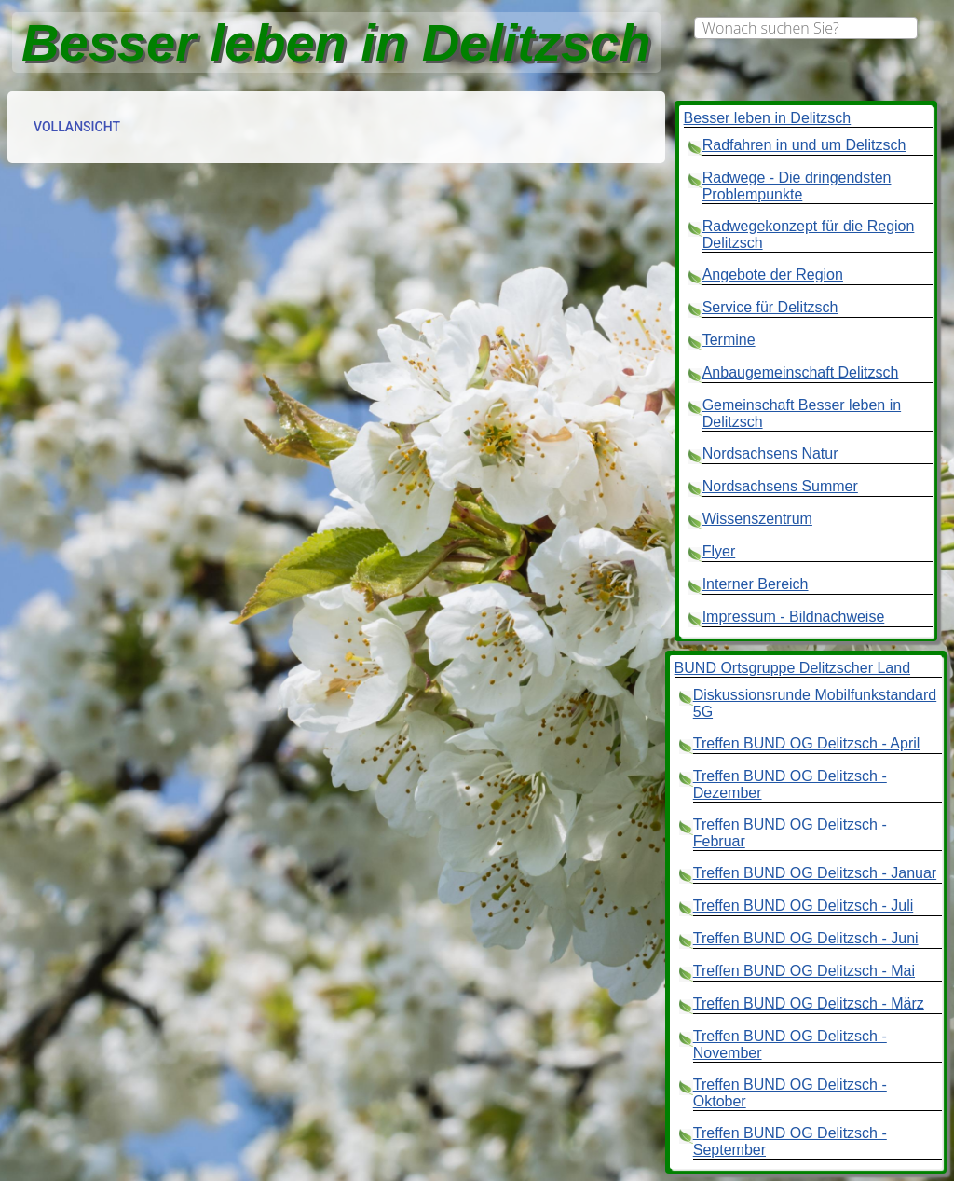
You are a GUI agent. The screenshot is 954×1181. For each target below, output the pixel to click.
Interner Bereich (755, 584)
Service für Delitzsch (770, 307)
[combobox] (806, 28)
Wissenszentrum (757, 519)
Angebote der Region (772, 274)
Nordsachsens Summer (780, 486)
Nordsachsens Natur (770, 453)
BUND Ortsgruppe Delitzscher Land (792, 668)
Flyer (719, 551)
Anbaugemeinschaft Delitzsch (800, 372)
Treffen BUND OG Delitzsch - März (808, 1003)
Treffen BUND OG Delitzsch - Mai (804, 971)
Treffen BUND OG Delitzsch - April (806, 743)
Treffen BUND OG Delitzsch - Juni (806, 938)
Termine (729, 340)
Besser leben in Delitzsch (768, 118)
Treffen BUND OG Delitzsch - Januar (814, 873)
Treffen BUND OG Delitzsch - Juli (803, 905)
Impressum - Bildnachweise (793, 617)
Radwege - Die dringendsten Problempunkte (797, 186)
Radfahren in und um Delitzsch (804, 145)
